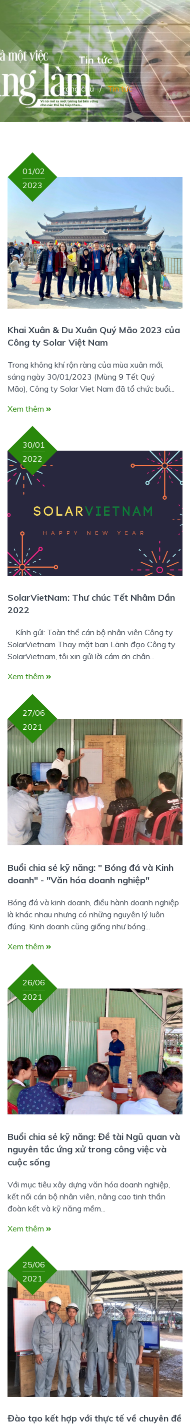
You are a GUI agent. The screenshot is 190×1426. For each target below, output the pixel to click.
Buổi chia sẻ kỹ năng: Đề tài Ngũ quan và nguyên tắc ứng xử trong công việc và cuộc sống (94, 1149)
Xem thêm (30, 409)
